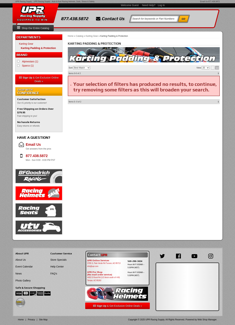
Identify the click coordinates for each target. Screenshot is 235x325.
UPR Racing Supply (23, 1)
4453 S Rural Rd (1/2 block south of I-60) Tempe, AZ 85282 (103, 278)
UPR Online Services (98, 260)
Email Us (204, 1)
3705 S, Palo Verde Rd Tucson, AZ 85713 (103, 263)
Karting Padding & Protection (38, 48)
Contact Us (110, 18)
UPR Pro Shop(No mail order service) (99, 273)
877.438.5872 (214, 1)
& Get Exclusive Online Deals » (39, 79)
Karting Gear (26, 43)
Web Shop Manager (207, 319)
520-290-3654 (135, 261)
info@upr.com (92, 266)
